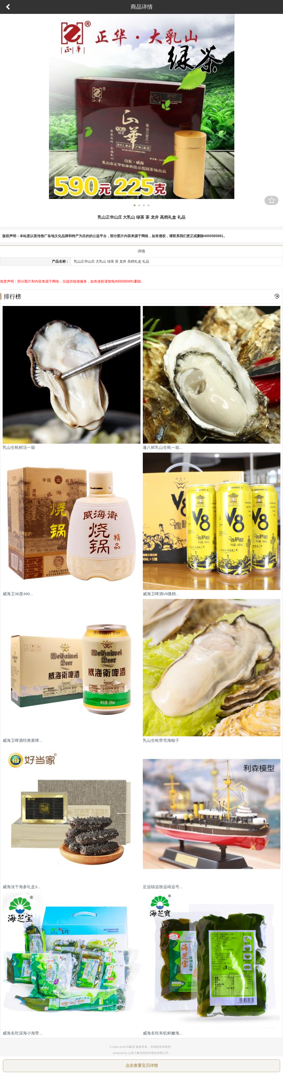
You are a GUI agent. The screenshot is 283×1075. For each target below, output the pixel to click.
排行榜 (10, 296)
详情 (141, 251)
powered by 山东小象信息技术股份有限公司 (141, 1052)
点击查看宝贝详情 (141, 1065)
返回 (8, 7)
